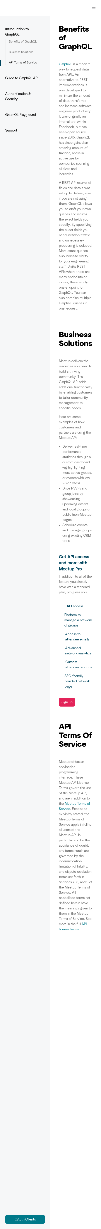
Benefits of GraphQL (23, 41)
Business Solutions (21, 52)
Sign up (67, 702)
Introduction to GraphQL (25, 31)
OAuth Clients (25, 1219)
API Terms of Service (23, 62)
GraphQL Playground (20, 114)
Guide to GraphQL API (25, 78)
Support (11, 130)
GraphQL (65, 64)
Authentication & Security (25, 96)
